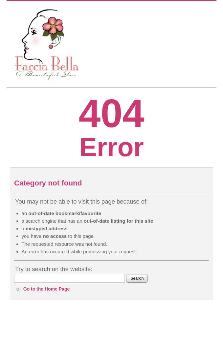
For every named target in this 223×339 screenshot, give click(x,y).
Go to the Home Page (46, 289)
